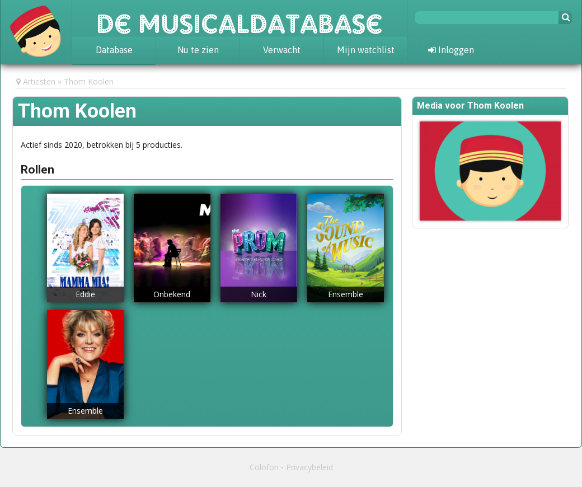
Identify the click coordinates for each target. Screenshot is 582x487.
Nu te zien (198, 50)
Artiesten (39, 81)
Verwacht (282, 50)
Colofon (264, 467)
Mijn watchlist (366, 50)
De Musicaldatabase (239, 18)
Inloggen (451, 50)
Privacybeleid (309, 467)
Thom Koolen (89, 81)
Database (114, 50)
